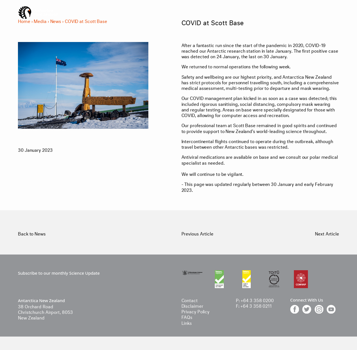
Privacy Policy (195, 310)
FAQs (187, 316)
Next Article (327, 233)
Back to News (32, 233)
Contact (189, 299)
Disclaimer (192, 305)
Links (186, 322)
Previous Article (197, 233)
